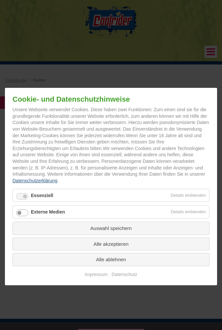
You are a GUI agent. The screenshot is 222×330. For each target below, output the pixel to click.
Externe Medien (48, 212)
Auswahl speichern (111, 228)
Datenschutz (124, 274)
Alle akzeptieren (111, 244)
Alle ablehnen (111, 259)
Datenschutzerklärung (34, 180)
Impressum (96, 274)
